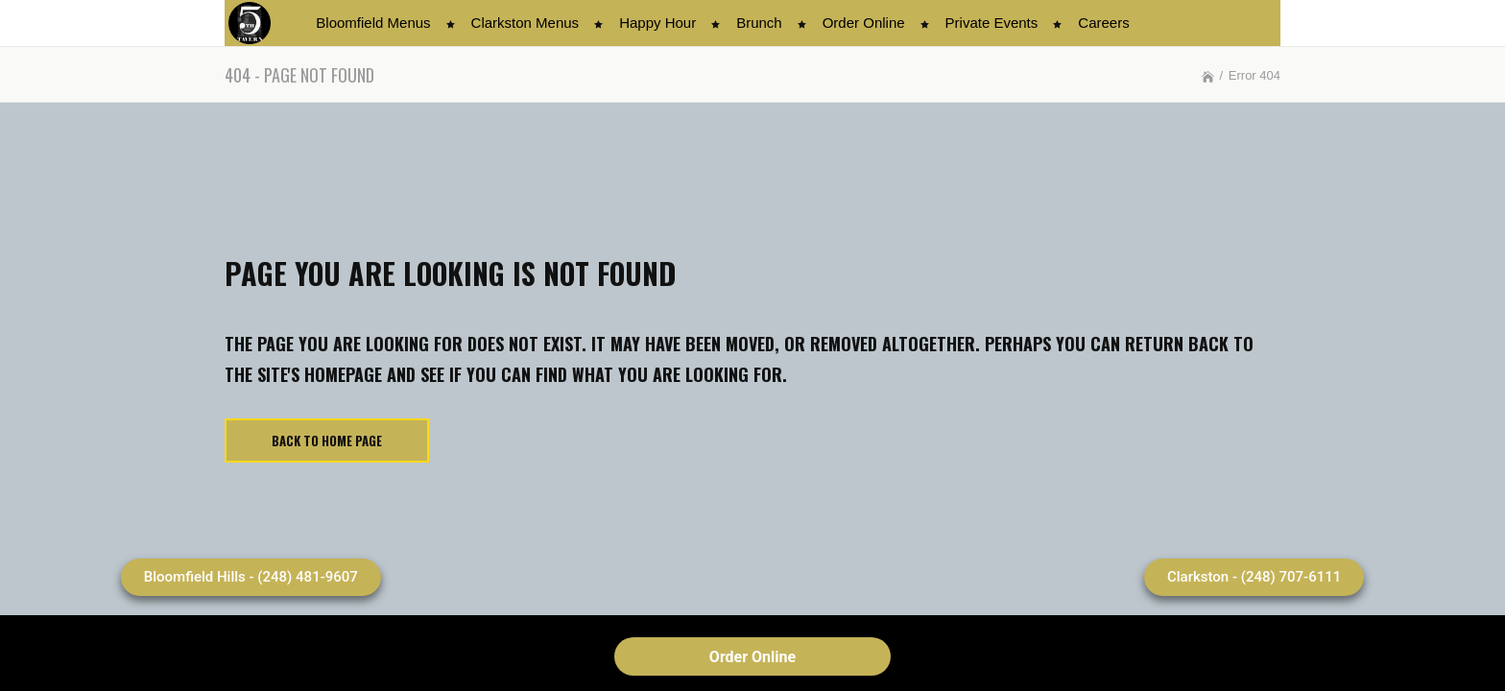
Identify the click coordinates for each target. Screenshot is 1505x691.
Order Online (752, 657)
